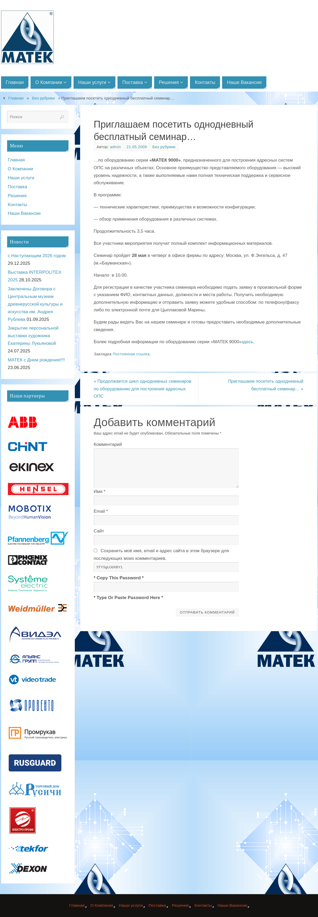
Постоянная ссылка (131, 354)
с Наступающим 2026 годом (37, 255)
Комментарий (108, 444)
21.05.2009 (136, 147)
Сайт (99, 531)
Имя (99, 491)
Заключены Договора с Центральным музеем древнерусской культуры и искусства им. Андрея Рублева (35, 304)
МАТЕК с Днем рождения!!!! (36, 359)
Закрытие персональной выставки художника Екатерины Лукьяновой (33, 336)
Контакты (17, 204)
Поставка (17, 186)
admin (115, 147)
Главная (15, 98)
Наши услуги (21, 177)
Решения (17, 195)
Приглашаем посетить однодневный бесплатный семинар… (265, 385)
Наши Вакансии (24, 213)
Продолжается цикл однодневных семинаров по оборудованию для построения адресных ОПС (143, 389)
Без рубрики (43, 98)
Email (101, 511)
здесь (247, 341)
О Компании (20, 168)
